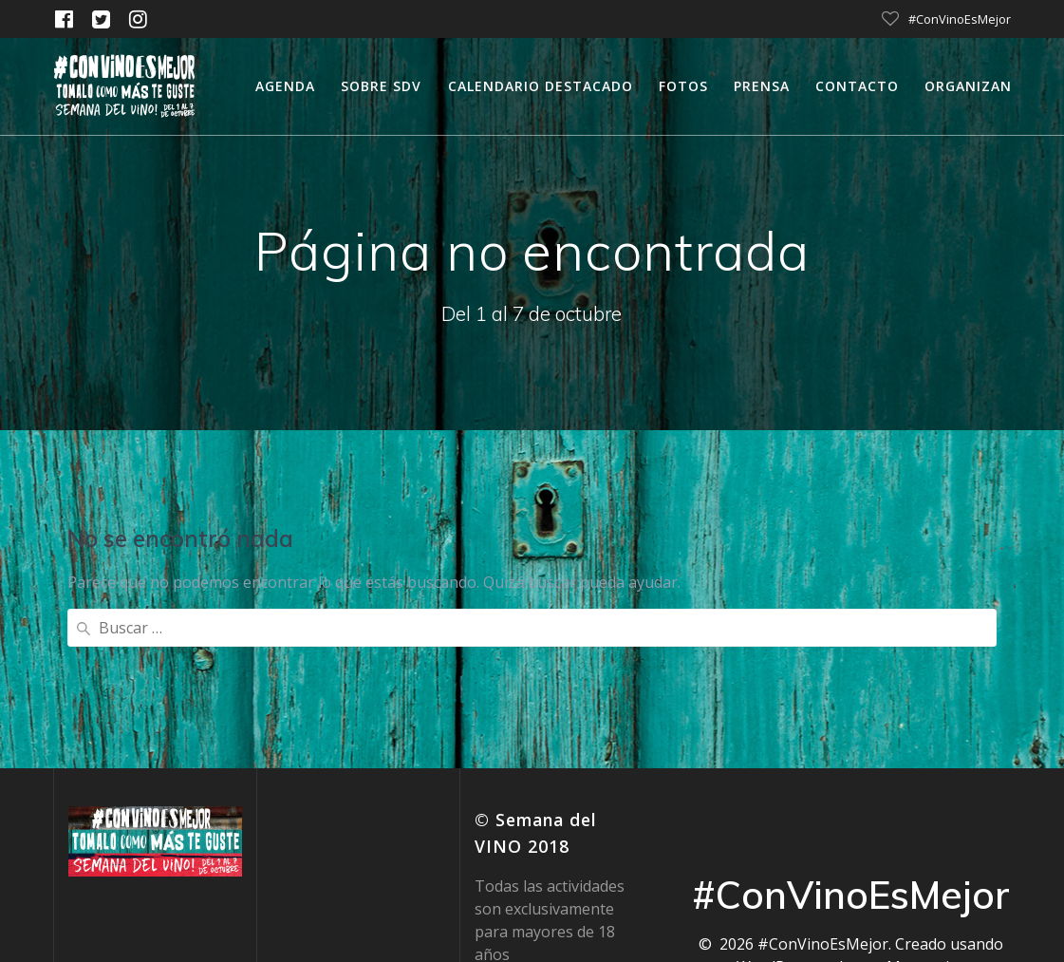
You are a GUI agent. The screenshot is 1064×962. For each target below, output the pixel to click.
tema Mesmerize (906, 812)
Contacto (857, 86)
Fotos (683, 86)
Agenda (285, 86)
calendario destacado (540, 86)
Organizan (968, 86)
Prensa (762, 86)
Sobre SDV (381, 86)
